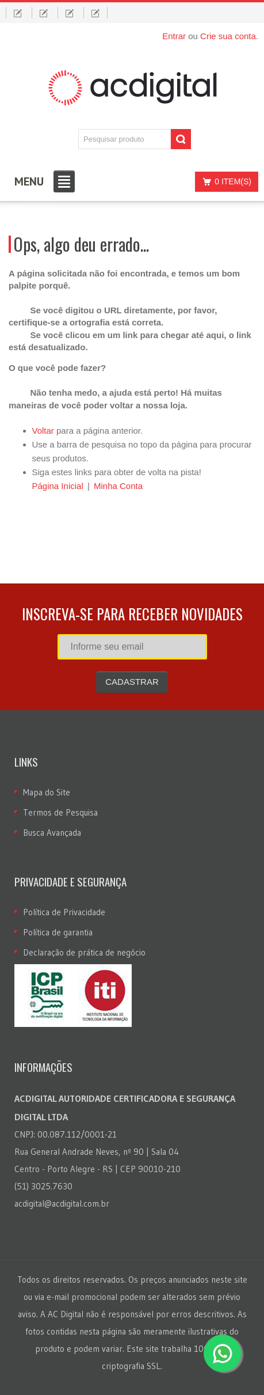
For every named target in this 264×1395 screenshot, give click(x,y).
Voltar (43, 430)
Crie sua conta (228, 36)
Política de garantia (58, 932)
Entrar (174, 36)
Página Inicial (57, 486)
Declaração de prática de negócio (84, 952)
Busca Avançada (52, 832)
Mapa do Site (46, 792)
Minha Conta (118, 486)
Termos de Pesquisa (60, 812)
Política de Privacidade (64, 912)
